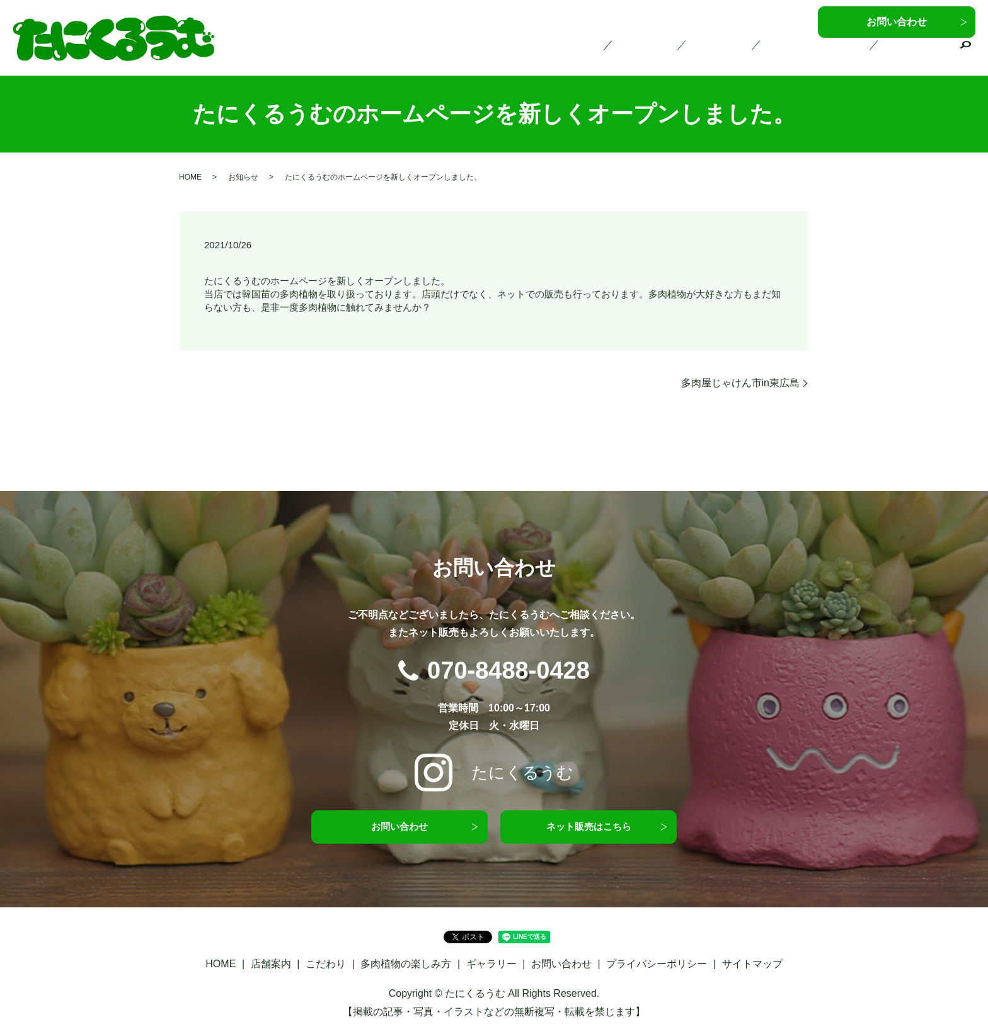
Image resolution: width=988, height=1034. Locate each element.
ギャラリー (921, 55)
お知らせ (243, 177)
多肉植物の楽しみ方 (830, 55)
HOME (622, 55)
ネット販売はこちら (588, 827)
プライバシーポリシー (656, 966)
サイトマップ (752, 966)
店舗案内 (681, 55)
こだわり (744, 55)
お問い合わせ (896, 21)
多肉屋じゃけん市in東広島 (740, 382)
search (965, 56)
